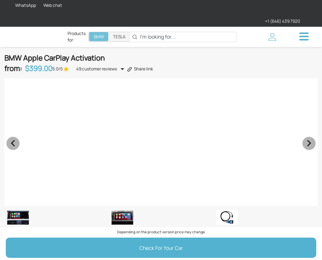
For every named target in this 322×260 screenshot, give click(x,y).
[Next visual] (309, 143)
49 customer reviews (96, 69)
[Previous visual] (12, 143)
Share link (140, 69)
